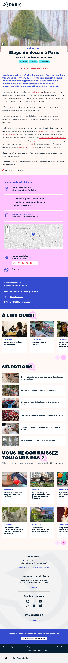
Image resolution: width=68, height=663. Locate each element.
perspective (35, 141)
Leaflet (43, 247)
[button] (33, 234)
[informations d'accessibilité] (25, 263)
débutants (37, 92)
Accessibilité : (32, 647)
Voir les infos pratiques (34, 68)
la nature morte (26, 147)
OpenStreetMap (54, 247)
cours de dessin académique (52, 137)
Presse (52, 647)
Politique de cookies (28, 650)
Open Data (61, 647)
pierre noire (10, 134)
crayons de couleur (46, 131)
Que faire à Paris (20, 658)
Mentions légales (9, 647)
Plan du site (42, 650)
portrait (30, 144)
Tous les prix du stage (21, 214)
